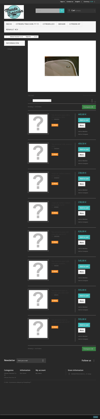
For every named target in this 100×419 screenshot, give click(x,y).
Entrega (9, 48)
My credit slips (40, 378)
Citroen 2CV (48, 24)
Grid (92, 100)
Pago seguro (11, 60)
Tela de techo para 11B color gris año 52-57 (60, 233)
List (95, 100)
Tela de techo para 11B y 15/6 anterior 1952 (60, 116)
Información (12, 43)
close (95, 417)
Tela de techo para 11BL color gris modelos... (60, 262)
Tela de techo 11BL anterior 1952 (61, 145)
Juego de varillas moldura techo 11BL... (60, 175)
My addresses (40, 381)
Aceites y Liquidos (9, 400)
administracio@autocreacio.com (84, 387)
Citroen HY (74, 24)
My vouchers (39, 386)
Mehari (61, 24)
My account (41, 370)
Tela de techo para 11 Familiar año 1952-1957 (60, 292)
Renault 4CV (12, 29)
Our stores (10, 63)
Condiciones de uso (13, 54)
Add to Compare (83, 134)
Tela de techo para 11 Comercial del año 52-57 (60, 321)
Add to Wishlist (82, 131)
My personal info (41, 383)
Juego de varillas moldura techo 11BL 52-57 (60, 204)
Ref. (52, 119)
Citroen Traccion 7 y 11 (27, 24)
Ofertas (6, 402)
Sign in (62, 1)
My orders (39, 373)
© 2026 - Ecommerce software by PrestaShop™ (17, 413)
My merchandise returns (43, 376)
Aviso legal (10, 51)
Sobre (9, 57)
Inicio (9, 24)
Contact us (70, 1)
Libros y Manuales (9, 397)
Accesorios (7, 394)
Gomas (6, 392)
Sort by (30, 100)
